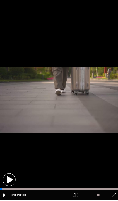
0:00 (14, 195)
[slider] (98, 195)
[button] (9, 180)
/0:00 (22, 195)
